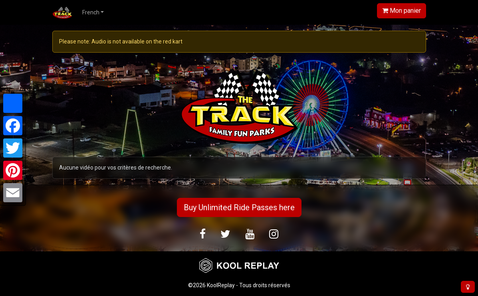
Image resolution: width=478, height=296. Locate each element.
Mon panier (401, 10)
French (90, 12)
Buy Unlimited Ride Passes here (239, 207)
